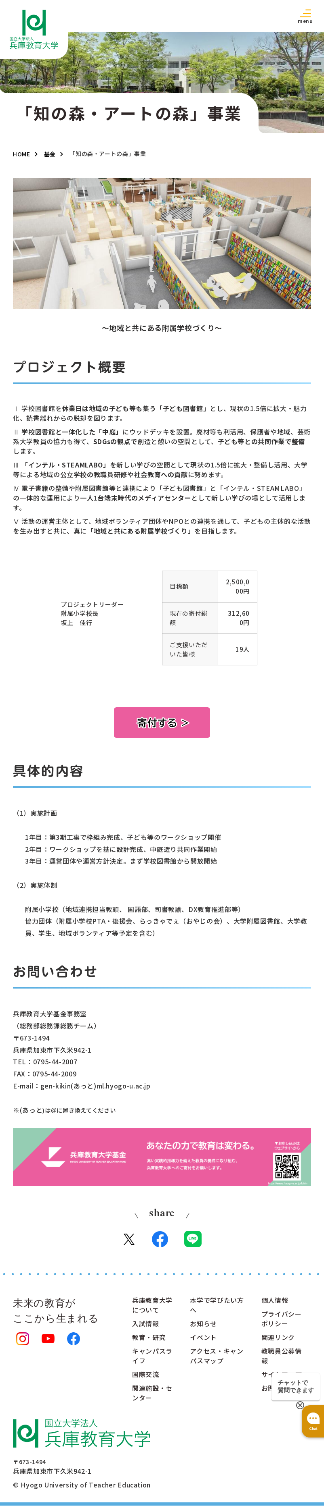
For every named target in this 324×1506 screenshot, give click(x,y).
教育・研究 (149, 1338)
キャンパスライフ (152, 1356)
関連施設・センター (152, 1393)
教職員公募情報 (281, 1356)
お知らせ (203, 1324)
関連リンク (278, 1338)
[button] (305, 16)
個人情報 (274, 1301)
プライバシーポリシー (281, 1319)
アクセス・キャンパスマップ (216, 1356)
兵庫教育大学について (152, 1305)
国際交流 (145, 1375)
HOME (21, 154)
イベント (203, 1338)
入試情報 (145, 1324)
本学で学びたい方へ (217, 1305)
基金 (50, 154)
